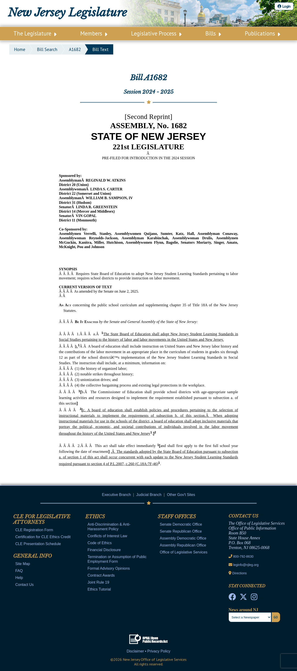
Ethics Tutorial (99, 589)
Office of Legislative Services (183, 552)
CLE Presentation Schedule (38, 544)
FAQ (19, 571)
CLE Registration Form (34, 530)
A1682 (75, 49)
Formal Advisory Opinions (108, 568)
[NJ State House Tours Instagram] (254, 598)
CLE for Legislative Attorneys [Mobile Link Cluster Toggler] (41, 519)
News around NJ (243, 609)
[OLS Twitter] (243, 598)
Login (284, 6)
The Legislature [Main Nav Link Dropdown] (34, 33)
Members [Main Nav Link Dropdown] (93, 33)
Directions (239, 573)
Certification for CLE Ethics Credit (43, 537)
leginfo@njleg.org (245, 565)
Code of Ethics (99, 543)
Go (276, 617)
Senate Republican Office (181, 531)
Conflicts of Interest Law (107, 536)
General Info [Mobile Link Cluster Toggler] (32, 556)
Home (19, 49)
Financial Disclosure (104, 550)
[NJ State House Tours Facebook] (232, 598)
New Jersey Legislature (67, 12)
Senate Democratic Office (181, 524)
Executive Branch (116, 495)
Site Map (22, 564)
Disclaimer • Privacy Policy (149, 651)
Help (19, 578)
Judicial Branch (148, 495)
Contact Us (24, 585)
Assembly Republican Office (183, 545)
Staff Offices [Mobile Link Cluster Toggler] (177, 516)
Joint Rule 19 (98, 582)
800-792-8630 (243, 556)
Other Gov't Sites (181, 495)
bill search (47, 49)
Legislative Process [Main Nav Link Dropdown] (156, 33)
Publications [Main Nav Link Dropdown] (262, 33)
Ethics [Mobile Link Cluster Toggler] (95, 516)
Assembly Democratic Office (183, 538)
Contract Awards (101, 575)
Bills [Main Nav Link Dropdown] (213, 33)
